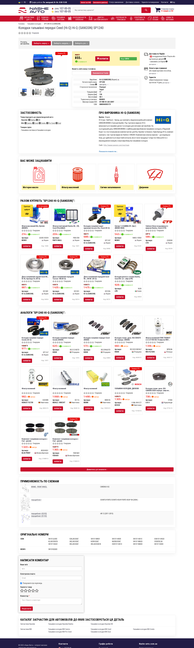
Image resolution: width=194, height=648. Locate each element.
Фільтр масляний (70, 187)
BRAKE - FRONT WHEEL (39, 488)
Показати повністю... (108, 151)
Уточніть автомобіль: (25, 43)
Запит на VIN (86, 2)
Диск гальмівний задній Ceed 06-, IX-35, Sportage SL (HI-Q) (33, 278)
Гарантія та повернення (150, 2)
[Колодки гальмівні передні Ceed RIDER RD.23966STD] (97, 327)
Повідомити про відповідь (31, 585)
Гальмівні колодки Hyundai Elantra (60, 626)
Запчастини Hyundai (27, 626)
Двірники (144, 187)
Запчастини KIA (26, 631)
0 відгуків (35, 33)
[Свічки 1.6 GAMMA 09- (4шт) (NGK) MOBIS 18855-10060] (128, 215)
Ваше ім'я (24, 566)
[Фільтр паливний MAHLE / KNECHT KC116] (66, 378)
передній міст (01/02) (39, 518)
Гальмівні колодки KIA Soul (101, 633)
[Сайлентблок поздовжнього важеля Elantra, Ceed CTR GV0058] (159, 214)
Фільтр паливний (28, 390)
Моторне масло (31, 187)
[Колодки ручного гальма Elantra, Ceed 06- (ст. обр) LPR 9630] (128, 265)
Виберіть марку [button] (41, 43)
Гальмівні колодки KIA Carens (59, 631)
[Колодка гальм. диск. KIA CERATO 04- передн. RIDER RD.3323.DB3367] (128, 327)
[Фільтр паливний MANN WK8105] (97, 378)
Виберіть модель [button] (62, 43)
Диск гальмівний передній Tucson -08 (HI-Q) (63, 278)
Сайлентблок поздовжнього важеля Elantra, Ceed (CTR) (157, 227)
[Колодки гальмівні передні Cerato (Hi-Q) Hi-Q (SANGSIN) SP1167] (35, 327)
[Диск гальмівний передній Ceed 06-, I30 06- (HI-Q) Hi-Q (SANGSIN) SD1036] (97, 265)
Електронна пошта (27, 575)
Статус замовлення (116, 2)
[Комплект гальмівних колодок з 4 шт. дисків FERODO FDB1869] (66, 429)
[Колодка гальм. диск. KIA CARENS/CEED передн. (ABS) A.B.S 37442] (159, 378)
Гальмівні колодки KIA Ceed (101, 631)
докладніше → (153, 64)
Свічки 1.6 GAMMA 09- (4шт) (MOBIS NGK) (125, 227)
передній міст (36, 502)
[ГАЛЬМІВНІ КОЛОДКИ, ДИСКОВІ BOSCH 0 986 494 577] (128, 378)
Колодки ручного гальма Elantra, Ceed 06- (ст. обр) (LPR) (127, 278)
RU (25, 2)
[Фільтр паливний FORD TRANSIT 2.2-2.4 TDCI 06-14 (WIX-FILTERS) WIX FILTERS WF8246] (159, 327)
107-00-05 (61, 8)
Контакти (164, 2)
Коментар (24, 598)
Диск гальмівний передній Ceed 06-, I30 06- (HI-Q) (96, 278)
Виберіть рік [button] (81, 43)
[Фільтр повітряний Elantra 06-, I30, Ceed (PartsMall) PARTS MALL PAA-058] (66, 215)
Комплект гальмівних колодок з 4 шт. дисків (34, 441)
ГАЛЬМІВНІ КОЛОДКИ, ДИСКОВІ (127, 390)
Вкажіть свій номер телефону (84, 69)
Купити (102, 58)
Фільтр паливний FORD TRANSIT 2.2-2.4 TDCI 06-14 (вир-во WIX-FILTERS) (158, 340)
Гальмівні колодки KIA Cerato (144, 631)
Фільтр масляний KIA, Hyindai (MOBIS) (33, 227)
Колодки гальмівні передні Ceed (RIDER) (97, 340)
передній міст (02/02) (39, 515)
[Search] (145, 10)
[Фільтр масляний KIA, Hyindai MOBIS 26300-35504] (35, 215)
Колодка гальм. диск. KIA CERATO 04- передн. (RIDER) (128, 340)
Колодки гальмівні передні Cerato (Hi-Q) (32, 340)
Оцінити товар (26, 589)
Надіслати (26, 610)
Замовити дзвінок (100, 2)
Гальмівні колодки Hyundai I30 (102, 626)
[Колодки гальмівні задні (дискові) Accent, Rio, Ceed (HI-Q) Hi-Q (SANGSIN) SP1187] (97, 215)
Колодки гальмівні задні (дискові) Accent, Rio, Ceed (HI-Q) (97, 227)
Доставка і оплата (132, 2)
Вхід (172, 2)
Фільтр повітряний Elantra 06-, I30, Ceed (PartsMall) (64, 227)
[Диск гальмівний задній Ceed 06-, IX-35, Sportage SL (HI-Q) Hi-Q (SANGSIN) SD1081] (35, 265)
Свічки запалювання (110, 187)
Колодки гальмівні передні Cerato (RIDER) (63, 340)
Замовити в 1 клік (100, 73)
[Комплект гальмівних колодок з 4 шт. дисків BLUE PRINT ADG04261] (35, 429)
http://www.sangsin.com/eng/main (116, 145)
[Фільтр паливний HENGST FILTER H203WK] (35, 378)
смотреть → (104, 85)
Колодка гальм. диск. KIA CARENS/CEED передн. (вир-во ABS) (157, 391)
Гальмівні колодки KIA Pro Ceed (60, 633)
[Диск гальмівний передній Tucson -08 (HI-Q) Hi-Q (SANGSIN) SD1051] (66, 265)
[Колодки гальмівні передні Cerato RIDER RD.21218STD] (66, 327)
